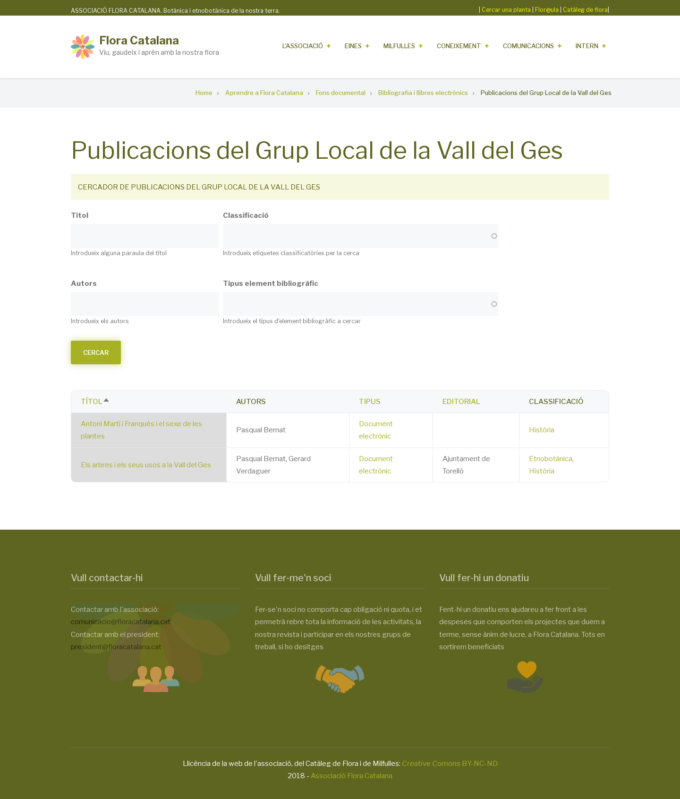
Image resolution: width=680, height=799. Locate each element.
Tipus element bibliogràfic (270, 283)
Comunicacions (528, 46)
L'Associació (302, 46)
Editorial (461, 401)
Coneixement (459, 46)
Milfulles (399, 46)
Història (541, 430)
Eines (353, 46)
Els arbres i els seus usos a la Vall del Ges (146, 465)
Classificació (246, 215)
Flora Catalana (139, 40)
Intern (587, 46)
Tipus (370, 401)
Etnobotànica (550, 459)
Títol (79, 215)
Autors (84, 283)
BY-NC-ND (450, 763)
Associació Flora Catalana (351, 776)
